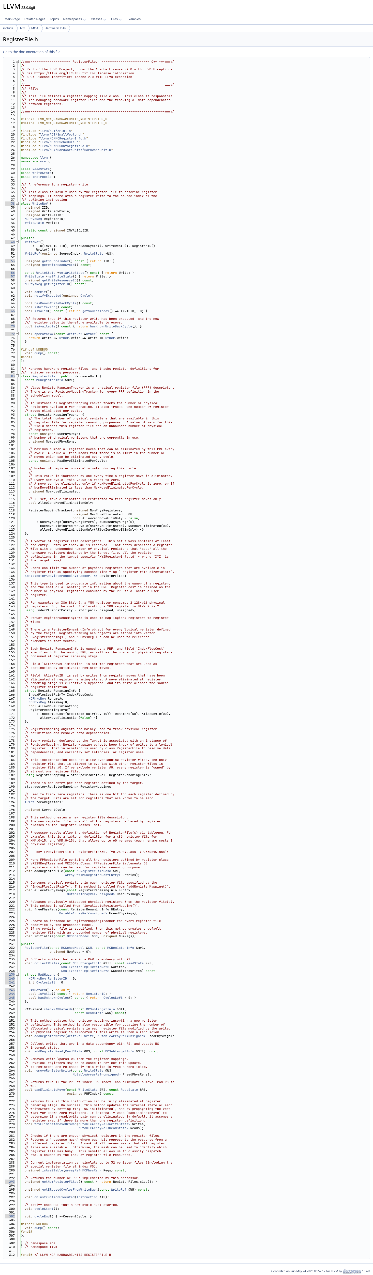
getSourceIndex (55, 261)
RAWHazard (46, 974)
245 (10, 998)
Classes (98, 19)
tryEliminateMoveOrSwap (55, 1124)
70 (10, 326)
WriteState (42, 173)
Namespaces (74, 19)
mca (43, 161)
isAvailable (45, 326)
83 (10, 376)
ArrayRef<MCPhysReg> (83, 1170)
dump (38, 353)
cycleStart (44, 1209)
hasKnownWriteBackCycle (55, 303)
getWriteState (71, 273)
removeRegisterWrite (52, 1070)
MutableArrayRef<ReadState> (103, 1128)
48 (10, 242)
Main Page (12, 19)
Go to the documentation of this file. (32, 51)
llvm (22, 28)
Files (116, 19)
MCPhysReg (33, 219)
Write (89, 1036)
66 (10, 311)
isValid (41, 311)
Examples (134, 19)
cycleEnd (42, 1216)
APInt (29, 802)
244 (10, 994)
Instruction (43, 177)
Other (91, 334)
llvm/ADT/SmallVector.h (61, 134)
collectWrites (46, 963)
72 (10, 334)
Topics (54, 19)
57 (10, 276)
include (8, 28)
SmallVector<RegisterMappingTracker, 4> (61, 576)
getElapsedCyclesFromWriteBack (70, 1189)
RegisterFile (44, 376)
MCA (34, 28)
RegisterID (57, 978)
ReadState (41, 169)
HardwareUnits (55, 28)
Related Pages (34, 19)
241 (10, 982)
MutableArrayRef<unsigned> (91, 894)
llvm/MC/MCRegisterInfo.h (63, 138)
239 (10, 974)
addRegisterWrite (49, 1036)
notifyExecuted (47, 295)
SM (96, 936)
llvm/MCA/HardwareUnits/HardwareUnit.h (75, 150)
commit (40, 292)
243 (10, 990)
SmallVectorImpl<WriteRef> (85, 967)
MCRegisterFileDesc (93, 871)
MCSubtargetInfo (87, 963)
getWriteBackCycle (58, 265)
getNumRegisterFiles (60, 1182)
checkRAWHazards (58, 1009)
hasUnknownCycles (53, 998)
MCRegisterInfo (49, 380)
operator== (44, 334)
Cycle (85, 295)
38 (10, 203)
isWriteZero (45, 307)
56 (10, 273)
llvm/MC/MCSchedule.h (59, 142)
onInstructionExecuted (54, 1197)
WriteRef (40, 203)
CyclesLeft (45, 982)
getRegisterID (56, 284)
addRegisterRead (48, 1051)
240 (10, 978)
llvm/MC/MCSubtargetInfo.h (64, 146)
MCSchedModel (78, 936)
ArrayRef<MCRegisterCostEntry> (92, 875)
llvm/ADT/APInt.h (55, 131)
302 (10, 1216)
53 (10, 261)
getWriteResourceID (59, 280)
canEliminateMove (49, 1090)
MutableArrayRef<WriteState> (104, 1124)
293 (10, 1182)
